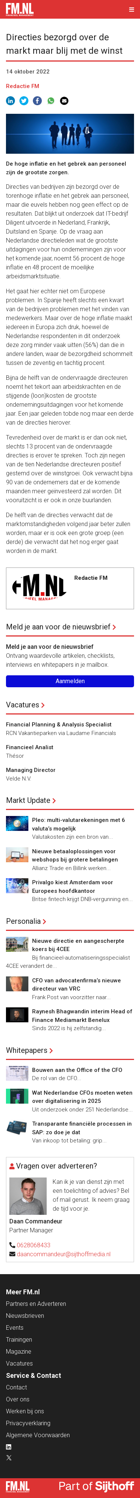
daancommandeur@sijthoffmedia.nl (64, 1254)
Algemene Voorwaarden (38, 1435)
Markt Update (28, 800)
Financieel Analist (29, 747)
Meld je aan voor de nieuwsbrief (58, 626)
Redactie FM (22, 86)
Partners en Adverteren (36, 1303)
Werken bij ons (25, 1411)
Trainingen (19, 1339)
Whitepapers (26, 1050)
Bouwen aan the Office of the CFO (77, 1070)
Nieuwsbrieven (25, 1315)
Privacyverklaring (28, 1423)
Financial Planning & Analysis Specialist (59, 724)
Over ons (17, 1399)
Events (15, 1327)
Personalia (23, 921)
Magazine (18, 1351)
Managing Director (31, 770)
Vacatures (22, 704)
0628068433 (33, 1245)
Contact (16, 1387)
